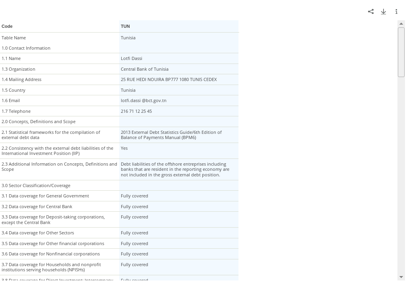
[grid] (202, 150)
